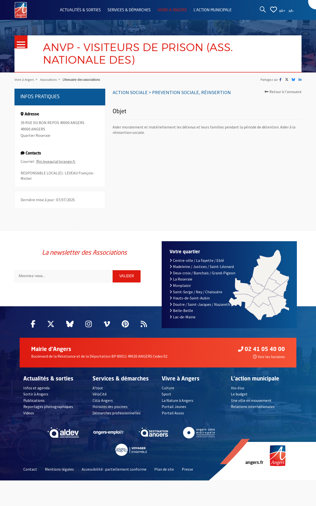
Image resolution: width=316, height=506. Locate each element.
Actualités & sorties (80, 10)
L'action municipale (213, 10)
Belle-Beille (181, 310)
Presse (187, 469)
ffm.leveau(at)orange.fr (56, 161)
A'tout (97, 387)
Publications (34, 400)
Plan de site (164, 469)
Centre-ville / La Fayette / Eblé (197, 260)
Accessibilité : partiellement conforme (114, 469)
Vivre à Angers (172, 10)
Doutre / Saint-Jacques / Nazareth (200, 304)
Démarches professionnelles (116, 412)
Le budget (239, 394)
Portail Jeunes (174, 406)
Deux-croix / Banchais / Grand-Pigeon (202, 272)
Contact (30, 469)
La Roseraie (181, 279)
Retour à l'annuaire (283, 91)
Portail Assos (173, 412)
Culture (168, 387)
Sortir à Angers (35, 394)
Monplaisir (180, 285)
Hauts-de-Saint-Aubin (190, 297)
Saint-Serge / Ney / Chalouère (196, 291)
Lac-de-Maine (183, 316)
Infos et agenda (36, 387)
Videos (28, 412)
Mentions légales (59, 469)
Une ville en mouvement (251, 400)
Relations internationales (253, 406)
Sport (166, 394)
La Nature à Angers (177, 400)
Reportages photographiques (48, 406)
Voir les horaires (269, 356)
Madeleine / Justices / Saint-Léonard (202, 266)
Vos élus (237, 387)
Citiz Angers (102, 400)
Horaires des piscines (110, 406)
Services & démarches (129, 10)
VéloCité (99, 394)
